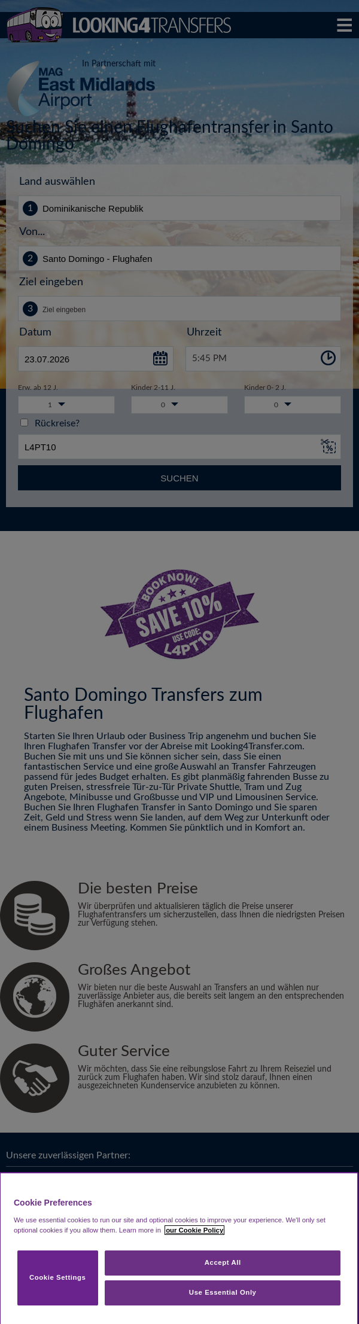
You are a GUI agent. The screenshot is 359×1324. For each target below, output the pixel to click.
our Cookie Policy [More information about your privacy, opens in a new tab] (194, 1230)
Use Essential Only (223, 1292)
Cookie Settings (57, 1277)
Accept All (223, 1262)
